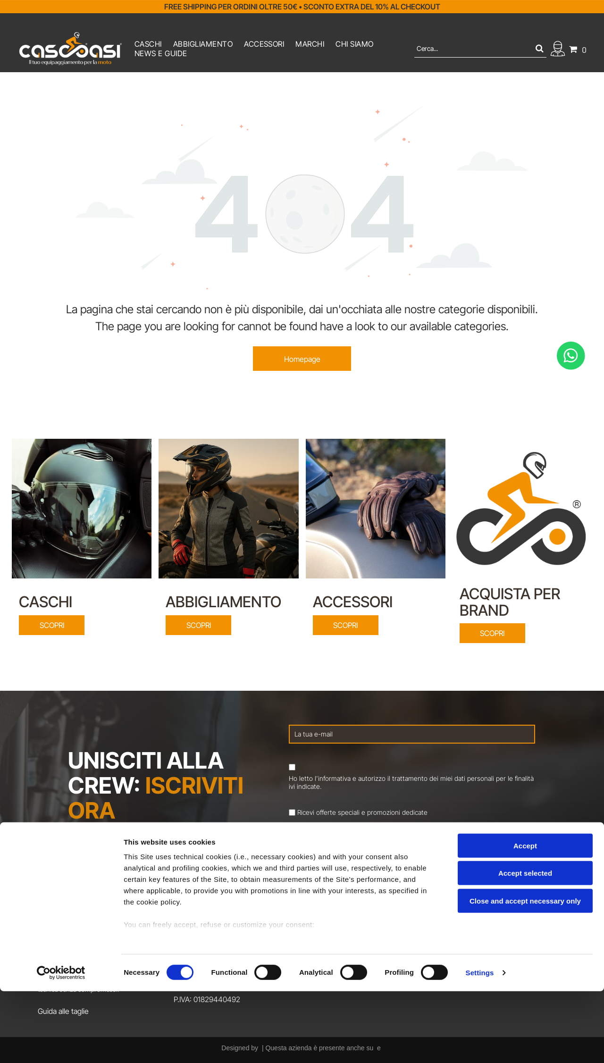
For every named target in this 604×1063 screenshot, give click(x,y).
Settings (480, 1044)
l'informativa (333, 778)
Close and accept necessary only (525, 973)
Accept (525, 917)
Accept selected (525, 945)
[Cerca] (480, 49)
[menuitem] (148, 44)
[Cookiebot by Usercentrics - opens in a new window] (61, 1045)
